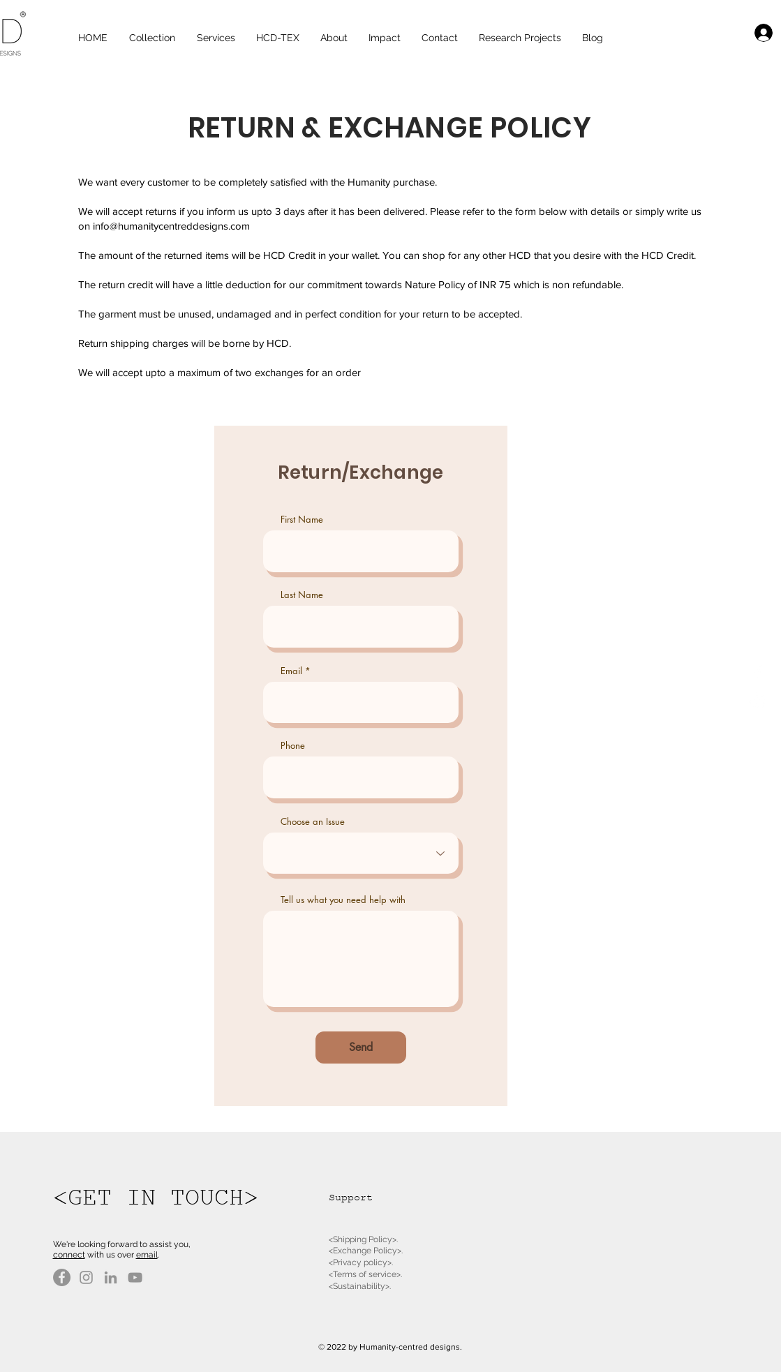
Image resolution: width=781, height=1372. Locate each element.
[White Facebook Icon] (757, 671)
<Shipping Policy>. (363, 1239)
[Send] (360, 1047)
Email (291, 671)
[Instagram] (86, 1277)
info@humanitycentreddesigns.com (171, 226)
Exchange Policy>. (368, 1250)
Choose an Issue (313, 821)
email (147, 1255)
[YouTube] (135, 1277)
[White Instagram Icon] (757, 701)
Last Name (302, 594)
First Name (302, 519)
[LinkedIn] (110, 1277)
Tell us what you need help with (343, 899)
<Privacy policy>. (361, 1262)
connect (69, 1255)
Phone (293, 745)
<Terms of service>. (365, 1274)
